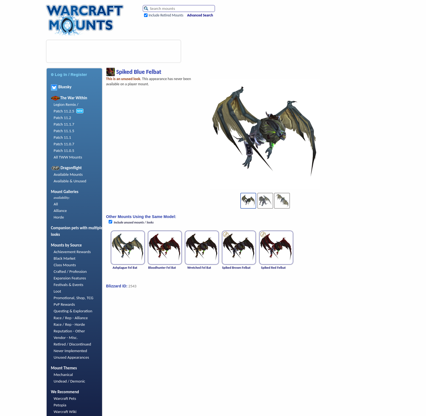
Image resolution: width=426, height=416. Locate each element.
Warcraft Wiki (65, 411)
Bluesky (61, 86)
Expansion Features (70, 278)
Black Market (65, 258)
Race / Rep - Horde (69, 324)
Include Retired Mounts (166, 15)
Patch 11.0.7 (64, 144)
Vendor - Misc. (66, 337)
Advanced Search (200, 15)
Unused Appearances (71, 357)
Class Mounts (65, 264)
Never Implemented (70, 350)
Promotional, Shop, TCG (74, 297)
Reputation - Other (69, 331)
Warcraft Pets (65, 398)
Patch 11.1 (62, 137)
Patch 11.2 (62, 117)
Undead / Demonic (69, 381)
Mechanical (63, 374)
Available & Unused (70, 181)
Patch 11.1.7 (64, 124)
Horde (59, 217)
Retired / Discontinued (72, 344)
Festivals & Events (68, 284)
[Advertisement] (113, 51)
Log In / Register (69, 74)
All (56, 204)
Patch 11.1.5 (64, 130)
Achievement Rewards (72, 251)
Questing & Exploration (73, 311)
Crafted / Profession (70, 271)
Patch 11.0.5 (64, 150)
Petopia (60, 405)
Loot (57, 291)
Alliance (60, 210)
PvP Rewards (64, 304)
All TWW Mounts (68, 157)
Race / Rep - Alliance (71, 317)
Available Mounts (68, 174)
